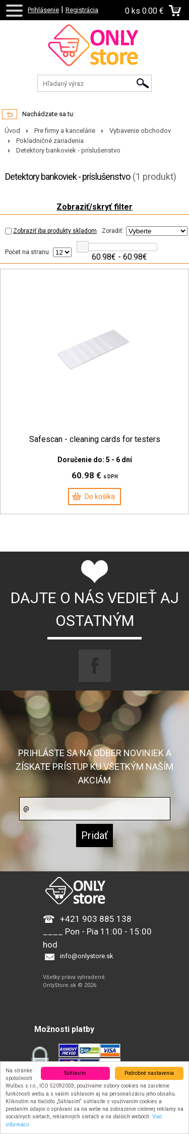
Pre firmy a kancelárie (64, 130)
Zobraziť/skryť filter (94, 207)
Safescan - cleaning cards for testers (94, 439)
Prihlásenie (43, 10)
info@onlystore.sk (86, 956)
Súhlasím (75, 1073)
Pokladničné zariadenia (50, 140)
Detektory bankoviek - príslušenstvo (68, 150)
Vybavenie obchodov (140, 130)
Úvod (12, 130)
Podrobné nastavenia (149, 1073)
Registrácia (82, 10)
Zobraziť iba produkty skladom (51, 230)
